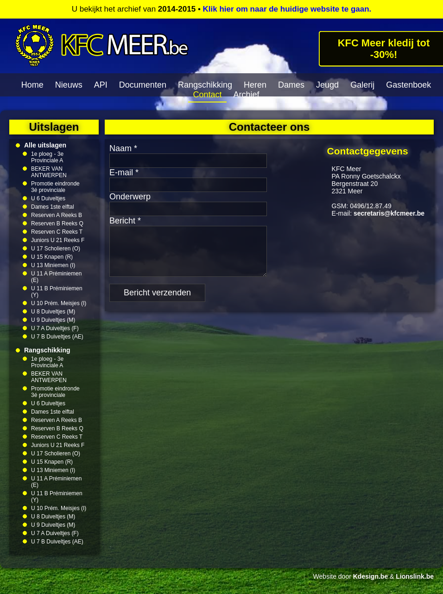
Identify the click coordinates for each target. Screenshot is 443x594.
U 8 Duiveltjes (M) (53, 311)
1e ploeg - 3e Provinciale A (47, 157)
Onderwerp (130, 196)
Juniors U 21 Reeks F (57, 240)
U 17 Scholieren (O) (55, 248)
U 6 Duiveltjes (48, 198)
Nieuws (68, 84)
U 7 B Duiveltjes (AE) (57, 336)
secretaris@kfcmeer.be (389, 213)
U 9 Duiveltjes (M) (53, 320)
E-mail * (124, 172)
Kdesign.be (370, 576)
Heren (255, 84)
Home (32, 84)
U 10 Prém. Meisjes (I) (58, 303)
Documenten (142, 84)
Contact (207, 94)
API (101, 84)
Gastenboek (408, 84)
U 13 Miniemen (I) (53, 265)
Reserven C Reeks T (56, 232)
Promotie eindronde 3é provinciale (55, 186)
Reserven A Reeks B (56, 215)
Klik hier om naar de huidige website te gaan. (287, 9)
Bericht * (125, 220)
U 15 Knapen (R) (52, 257)
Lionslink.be (415, 576)
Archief (246, 94)
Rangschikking (205, 84)
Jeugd (327, 84)
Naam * (123, 148)
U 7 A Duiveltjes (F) (55, 328)
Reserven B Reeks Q (57, 223)
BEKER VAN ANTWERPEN (49, 172)
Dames (291, 84)
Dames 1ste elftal (52, 207)
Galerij (362, 84)
